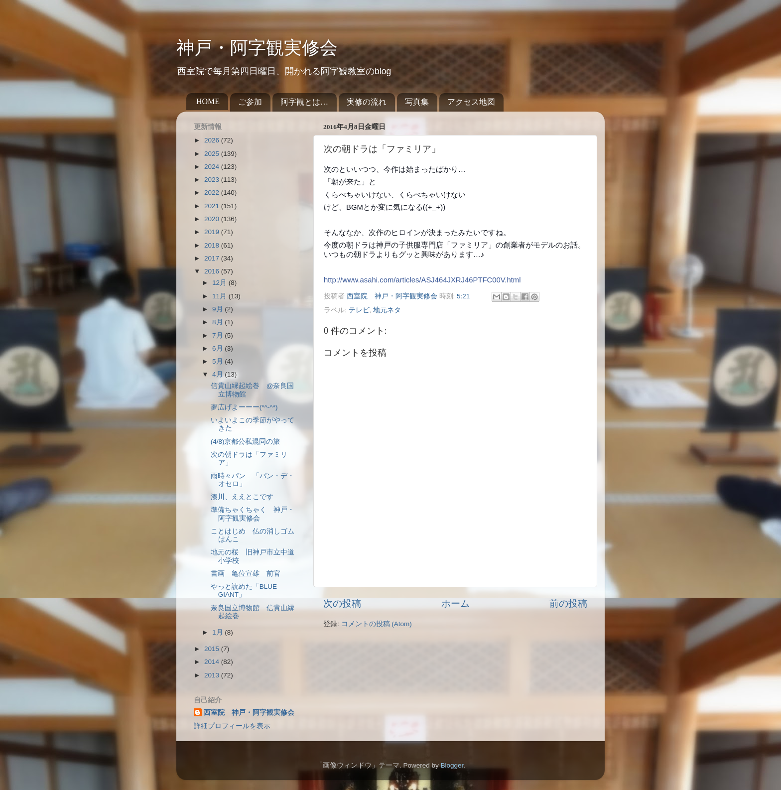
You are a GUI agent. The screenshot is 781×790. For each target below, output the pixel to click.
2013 (212, 675)
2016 (212, 271)
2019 (212, 232)
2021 (212, 206)
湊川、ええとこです (242, 497)
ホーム (455, 603)
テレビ (359, 310)
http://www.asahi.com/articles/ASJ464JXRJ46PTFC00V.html (422, 280)
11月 (220, 296)
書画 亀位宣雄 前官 (245, 573)
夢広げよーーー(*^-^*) (244, 407)
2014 (212, 661)
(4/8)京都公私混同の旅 (245, 441)
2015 (212, 649)
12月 (220, 282)
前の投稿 (568, 603)
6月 (218, 348)
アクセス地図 (471, 102)
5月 (218, 361)
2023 (212, 179)
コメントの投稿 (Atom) (376, 624)
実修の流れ (367, 102)
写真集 (417, 102)
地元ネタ (387, 310)
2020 (212, 219)
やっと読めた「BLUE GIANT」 (244, 590)
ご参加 (250, 102)
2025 (212, 153)
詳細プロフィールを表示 (232, 726)
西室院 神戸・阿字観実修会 (249, 712)
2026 (212, 140)
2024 (212, 166)
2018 (212, 245)
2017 (212, 258)
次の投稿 (342, 603)
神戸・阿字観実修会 (257, 48)
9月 (218, 309)
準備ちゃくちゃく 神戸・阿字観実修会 (252, 514)
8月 (218, 322)
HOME (208, 101)
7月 (218, 335)
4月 (218, 374)
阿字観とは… (304, 102)
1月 (218, 632)
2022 (212, 192)
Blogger (451, 765)
